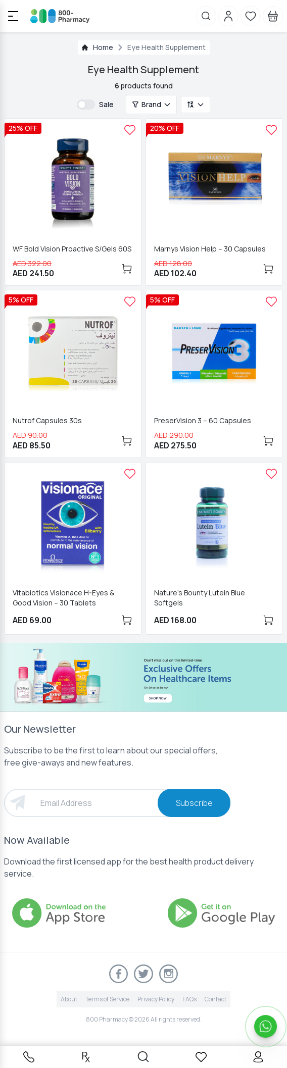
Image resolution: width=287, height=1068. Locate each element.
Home (103, 47)
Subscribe (194, 802)
